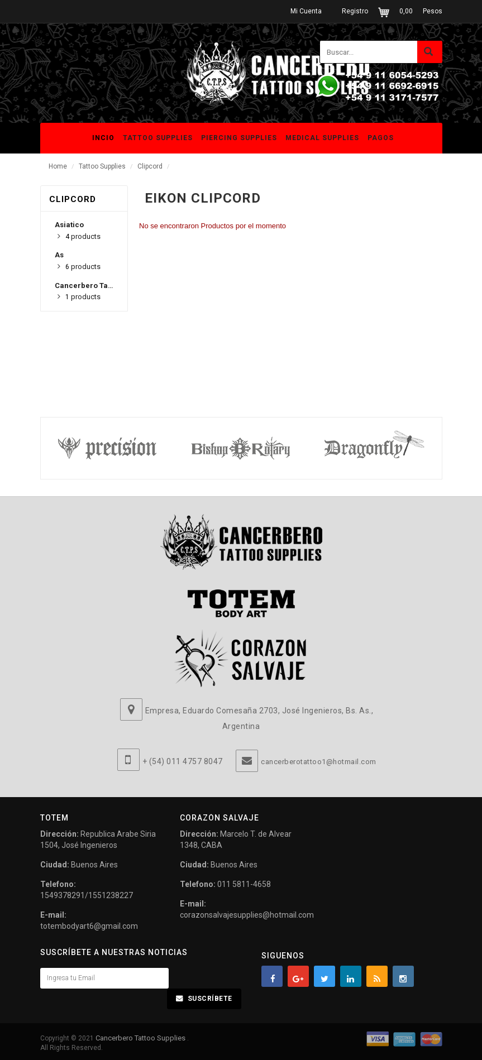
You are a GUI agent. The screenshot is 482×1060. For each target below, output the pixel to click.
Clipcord (150, 166)
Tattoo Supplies (102, 166)
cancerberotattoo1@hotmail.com (318, 761)
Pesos (432, 11)
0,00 (406, 11)
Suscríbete (210, 999)
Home (58, 166)
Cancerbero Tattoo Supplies (141, 1038)
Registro (355, 11)
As (59, 255)
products (83, 236)
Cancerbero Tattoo (88, 285)
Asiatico (69, 224)
